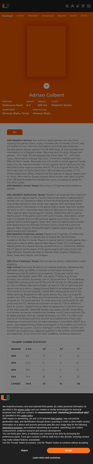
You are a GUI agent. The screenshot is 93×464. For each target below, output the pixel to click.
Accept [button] (68, 450)
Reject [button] (24, 450)
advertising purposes (12, 427)
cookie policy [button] (26, 415)
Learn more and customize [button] (46, 457)
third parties (56, 418)
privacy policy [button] (24, 409)
